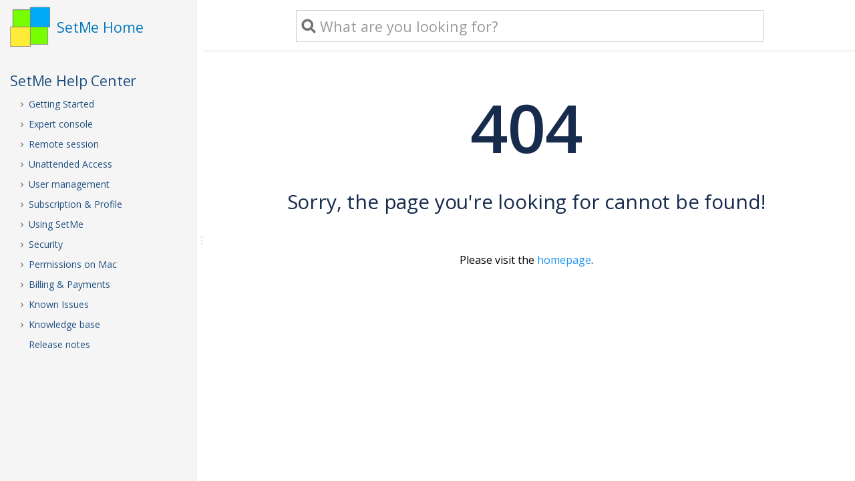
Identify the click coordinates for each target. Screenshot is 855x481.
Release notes (59, 344)
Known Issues (59, 304)
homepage (564, 260)
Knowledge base (64, 324)
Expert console (61, 124)
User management (69, 184)
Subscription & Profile (75, 204)
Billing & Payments (69, 284)
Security (46, 244)
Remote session (64, 144)
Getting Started (61, 104)
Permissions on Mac (73, 264)
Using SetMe (56, 224)
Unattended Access (70, 164)
